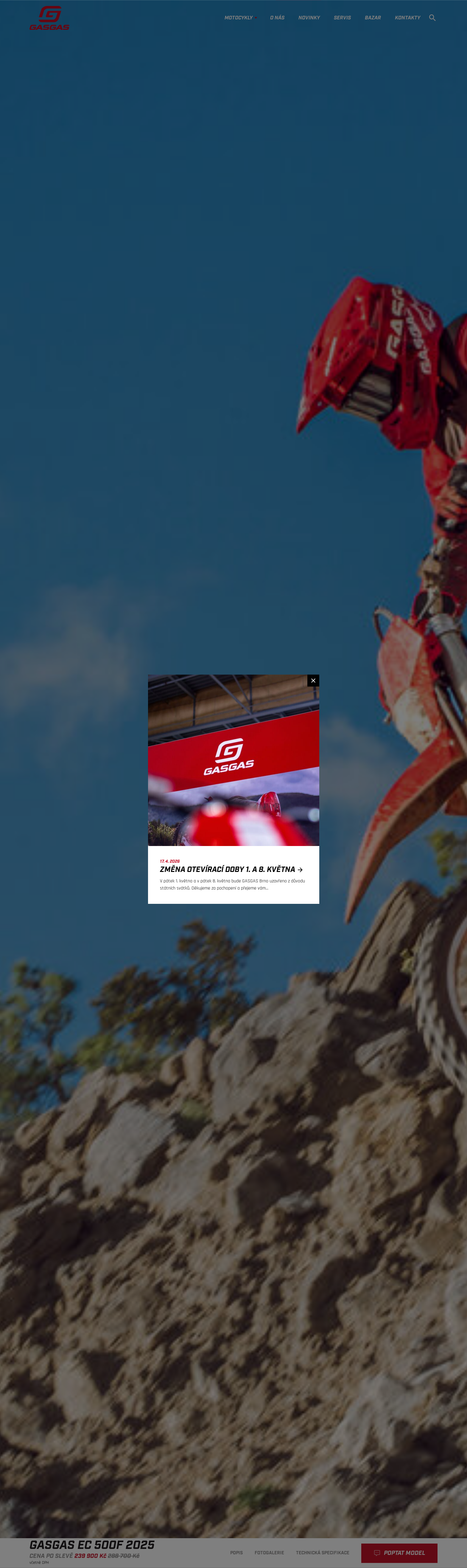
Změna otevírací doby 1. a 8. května (233, 870)
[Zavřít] (313, 681)
